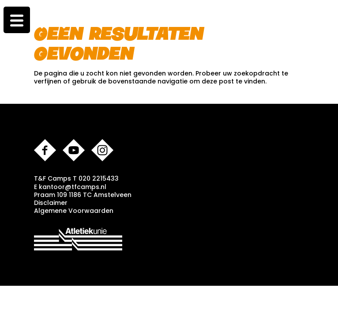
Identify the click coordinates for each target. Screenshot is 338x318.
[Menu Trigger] (17, 20)
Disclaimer (51, 202)
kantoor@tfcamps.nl (72, 186)
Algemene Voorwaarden (73, 210)
